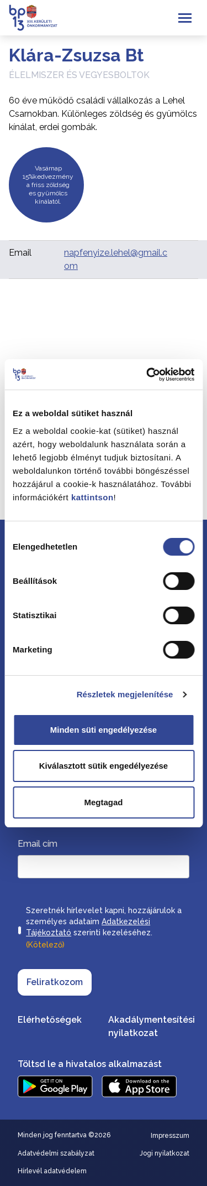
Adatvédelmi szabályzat (56, 1153)
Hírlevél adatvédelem (52, 1171)
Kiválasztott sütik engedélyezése (103, 765)
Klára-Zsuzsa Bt (76, 55)
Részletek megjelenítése (125, 694)
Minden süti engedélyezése (103, 729)
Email (20, 252)
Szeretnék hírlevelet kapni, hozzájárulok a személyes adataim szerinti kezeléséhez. (104, 928)
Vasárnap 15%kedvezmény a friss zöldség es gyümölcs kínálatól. (48, 184)
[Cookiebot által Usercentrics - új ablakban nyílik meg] (147, 374)
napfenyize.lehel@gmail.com (115, 259)
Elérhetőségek (50, 1019)
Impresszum (170, 1136)
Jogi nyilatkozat (164, 1153)
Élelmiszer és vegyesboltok (79, 75)
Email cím (37, 843)
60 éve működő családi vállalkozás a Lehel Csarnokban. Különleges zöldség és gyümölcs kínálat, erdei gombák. (103, 113)
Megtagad (103, 802)
